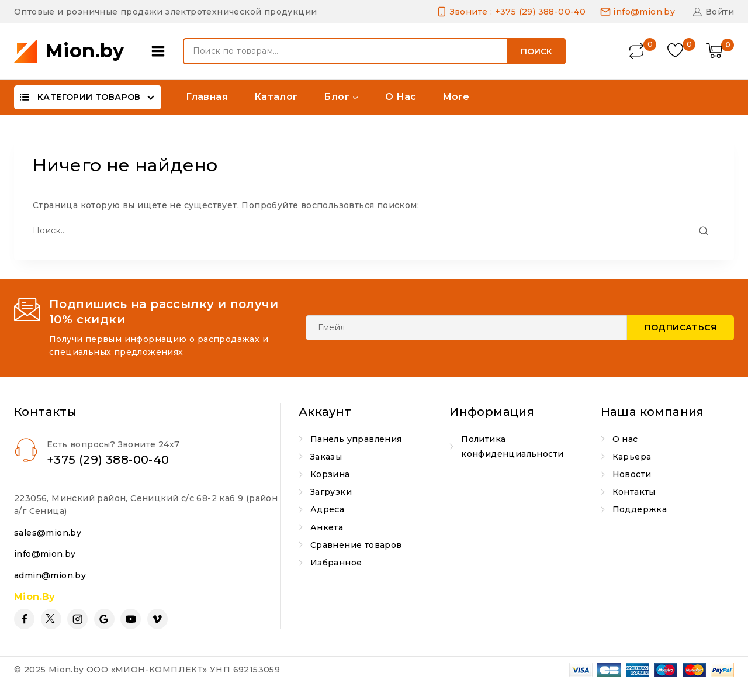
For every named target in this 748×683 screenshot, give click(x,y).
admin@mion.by (50, 575)
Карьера (632, 456)
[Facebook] (24, 619)
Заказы (326, 456)
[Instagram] (77, 619)
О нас (401, 96)
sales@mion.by (47, 532)
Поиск (536, 51)
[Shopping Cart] (720, 51)
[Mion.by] (69, 51)
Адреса (327, 509)
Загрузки (331, 492)
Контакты (634, 492)
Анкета (326, 527)
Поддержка (639, 509)
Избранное (336, 562)
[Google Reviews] (104, 619)
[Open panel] (161, 51)
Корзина (330, 474)
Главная (207, 96)
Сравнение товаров (356, 545)
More (456, 96)
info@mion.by (45, 554)
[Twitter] (51, 619)
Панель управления (356, 439)
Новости (632, 474)
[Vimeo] (157, 619)
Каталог (276, 96)
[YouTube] (130, 619)
